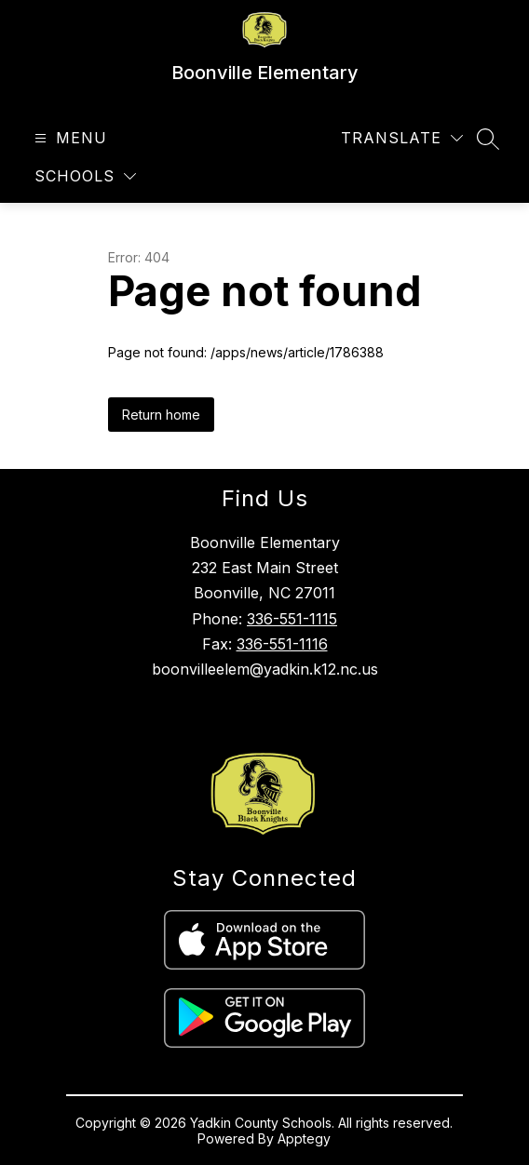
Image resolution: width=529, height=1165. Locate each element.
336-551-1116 (282, 644)
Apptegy (304, 1138)
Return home (161, 414)
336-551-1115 (292, 618)
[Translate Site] (402, 138)
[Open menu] (68, 138)
